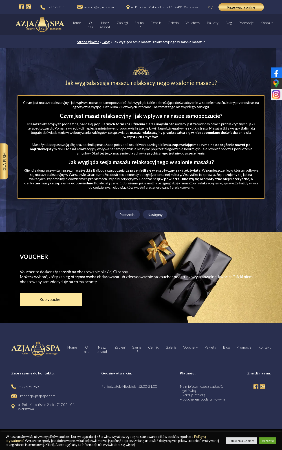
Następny (155, 214)
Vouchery (192, 22)
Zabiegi (122, 22)
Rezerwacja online (241, 7)
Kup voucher (51, 299)
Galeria (173, 22)
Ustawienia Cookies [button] (241, 441)
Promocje (246, 22)
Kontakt (266, 22)
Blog (228, 22)
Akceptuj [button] (268, 441)
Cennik (155, 22)
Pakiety (212, 22)
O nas (90, 24)
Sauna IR (139, 24)
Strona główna (88, 42)
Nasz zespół (105, 24)
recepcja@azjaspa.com (99, 7)
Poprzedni (127, 214)
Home (76, 22)
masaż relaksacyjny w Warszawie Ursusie (66, 174)
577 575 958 (55, 7)
